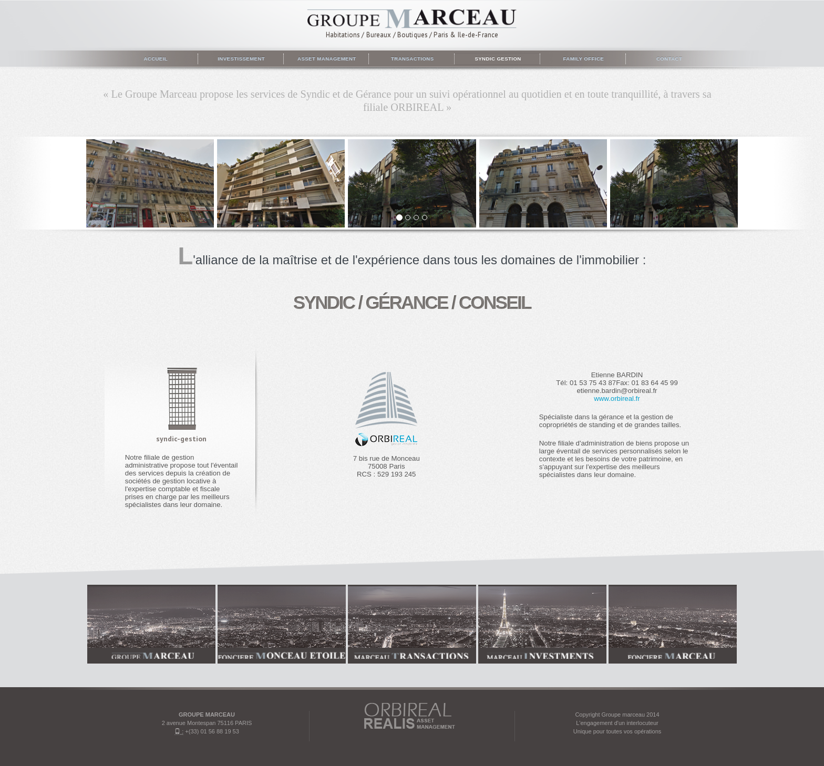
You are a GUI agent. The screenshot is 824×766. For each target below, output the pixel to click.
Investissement (240, 58)
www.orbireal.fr (617, 398)
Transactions (411, 58)
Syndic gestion (497, 58)
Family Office (582, 58)
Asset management (326, 58)
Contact (668, 58)
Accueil (155, 58)
